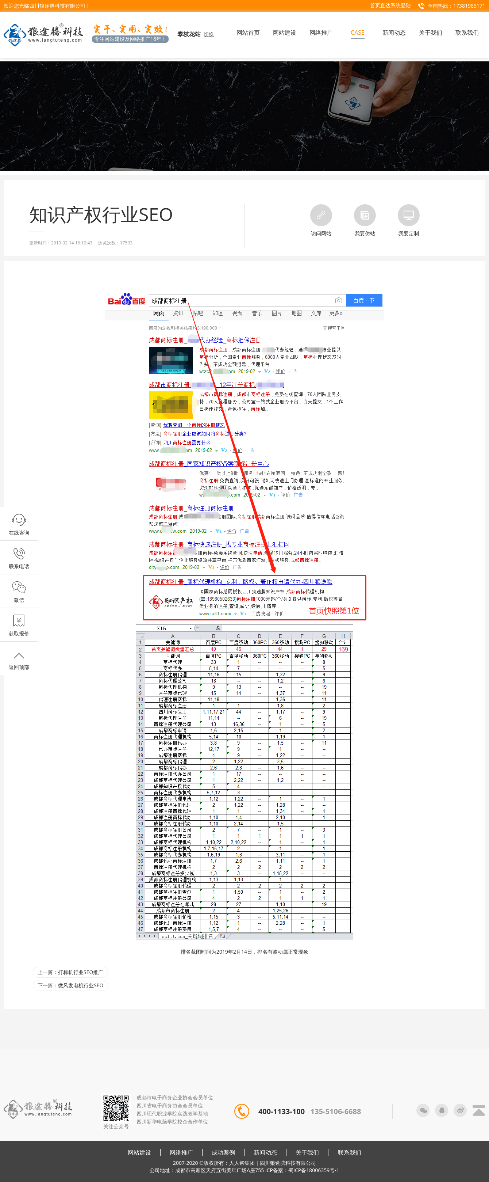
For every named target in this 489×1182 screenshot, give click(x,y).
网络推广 (181, 1152)
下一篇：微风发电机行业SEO (70, 985)
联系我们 (349, 1152)
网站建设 (139, 1152)
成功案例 (223, 1152)
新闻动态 (265, 1152)
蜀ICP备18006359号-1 (313, 1170)
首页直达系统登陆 (390, 5)
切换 (209, 34)
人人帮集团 (242, 1162)
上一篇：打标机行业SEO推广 (70, 972)
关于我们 (307, 1152)
